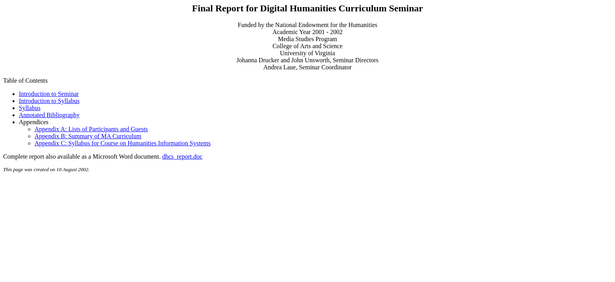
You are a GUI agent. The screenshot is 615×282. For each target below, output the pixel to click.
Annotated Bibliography (49, 115)
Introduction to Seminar (49, 93)
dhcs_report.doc (182, 156)
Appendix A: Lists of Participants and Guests (91, 129)
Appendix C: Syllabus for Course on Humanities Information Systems (123, 143)
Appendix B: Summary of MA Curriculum (88, 136)
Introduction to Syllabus (49, 101)
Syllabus (29, 108)
